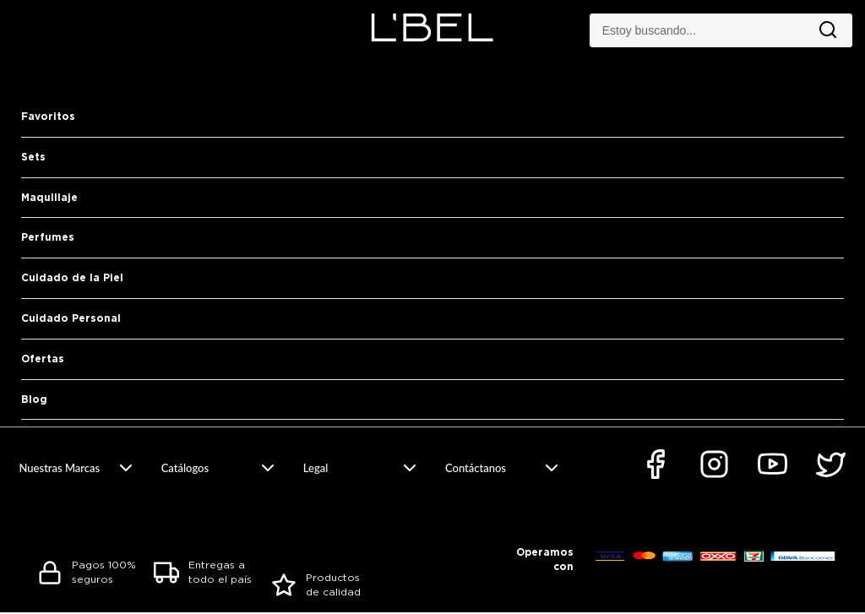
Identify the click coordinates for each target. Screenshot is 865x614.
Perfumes (47, 237)
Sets (33, 156)
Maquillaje (49, 197)
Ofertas (42, 358)
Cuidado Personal (71, 318)
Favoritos (48, 116)
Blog (34, 399)
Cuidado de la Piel (72, 277)
